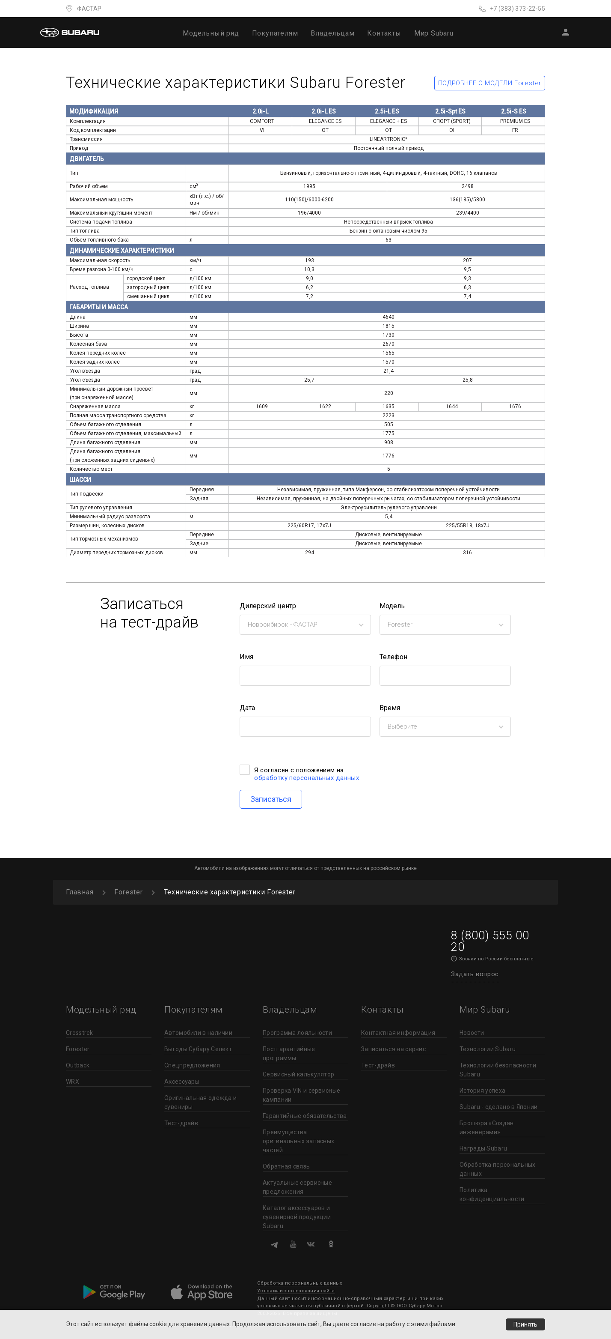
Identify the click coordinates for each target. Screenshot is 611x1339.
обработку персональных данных (306, 778)
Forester (77, 1049)
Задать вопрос (475, 974)
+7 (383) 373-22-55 (517, 8)
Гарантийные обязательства (305, 1115)
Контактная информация (398, 1032)
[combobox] (305, 625)
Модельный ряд (211, 33)
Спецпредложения (192, 1065)
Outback (77, 1065)
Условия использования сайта (296, 1291)
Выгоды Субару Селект (198, 1049)
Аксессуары (181, 1081)
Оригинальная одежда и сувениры (200, 1102)
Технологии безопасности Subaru (498, 1070)
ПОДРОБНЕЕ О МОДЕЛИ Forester (489, 83)
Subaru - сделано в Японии (499, 1106)
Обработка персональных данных (498, 1169)
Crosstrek (79, 1032)
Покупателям (275, 33)
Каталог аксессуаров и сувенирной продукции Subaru (297, 1217)
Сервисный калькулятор (298, 1074)
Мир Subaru (434, 33)
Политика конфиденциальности (492, 1194)
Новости (472, 1032)
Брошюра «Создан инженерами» (487, 1128)
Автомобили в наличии (198, 1032)
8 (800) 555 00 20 (490, 941)
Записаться (270, 799)
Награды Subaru (483, 1148)
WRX (72, 1081)
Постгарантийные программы (289, 1053)
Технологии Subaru (488, 1049)
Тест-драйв (181, 1123)
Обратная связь (286, 1166)
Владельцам (332, 33)
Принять (525, 1324)
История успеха (482, 1090)
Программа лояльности (297, 1032)
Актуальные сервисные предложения (297, 1187)
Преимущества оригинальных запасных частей (298, 1141)
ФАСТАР (89, 8)
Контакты (384, 33)
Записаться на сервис (393, 1049)
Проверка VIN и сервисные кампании (301, 1095)
